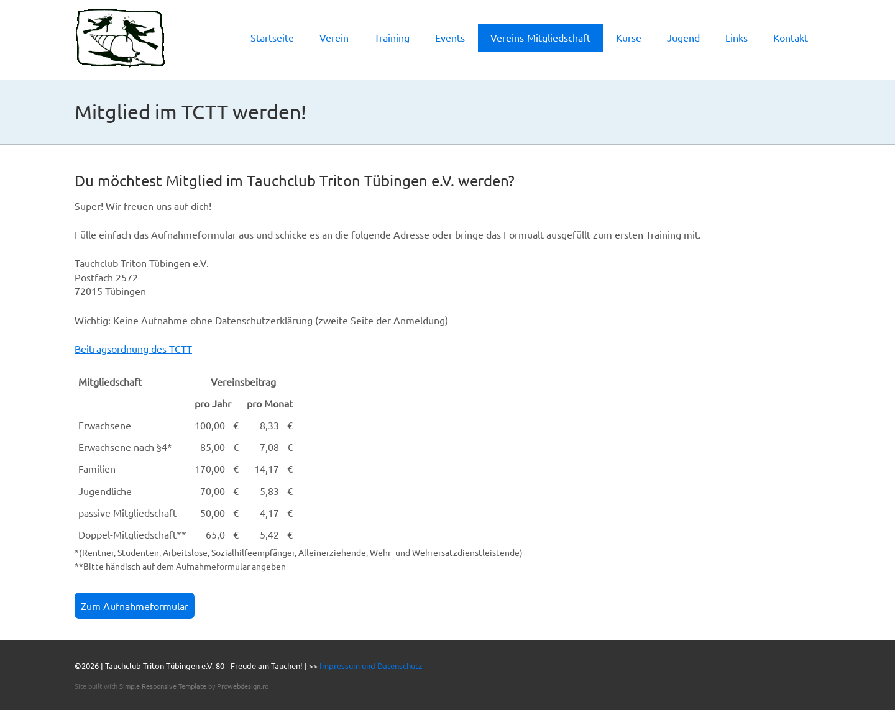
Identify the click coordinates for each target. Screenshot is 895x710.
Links (736, 37)
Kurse (628, 37)
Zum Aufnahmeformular (134, 605)
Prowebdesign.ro (242, 686)
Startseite (272, 37)
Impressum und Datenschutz (370, 665)
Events (450, 37)
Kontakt (790, 37)
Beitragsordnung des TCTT (133, 348)
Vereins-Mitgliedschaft (540, 37)
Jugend (683, 37)
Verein (334, 37)
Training (392, 37)
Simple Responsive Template (162, 686)
